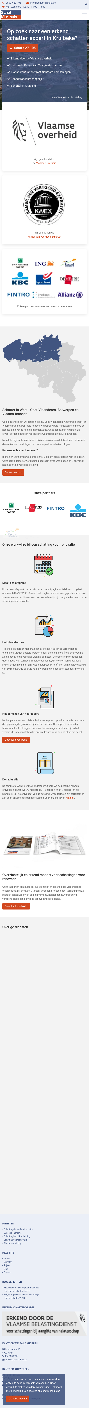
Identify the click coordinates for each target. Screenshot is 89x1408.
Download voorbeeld (20, 739)
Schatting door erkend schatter (19, 1229)
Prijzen (7, 1265)
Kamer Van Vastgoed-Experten (44, 236)
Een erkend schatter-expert (17, 1291)
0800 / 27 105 (13, 2)
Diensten (8, 1262)
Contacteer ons (17, 471)
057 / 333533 (11, 1356)
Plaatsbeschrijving (12, 1243)
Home (7, 1258)
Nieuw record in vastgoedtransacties (21, 1287)
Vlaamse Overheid (46, 163)
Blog (6, 1269)
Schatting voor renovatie (15, 1240)
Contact (7, 1272)
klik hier (66, 797)
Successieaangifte (13, 1233)
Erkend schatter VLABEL (15, 1298)
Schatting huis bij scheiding (17, 1236)
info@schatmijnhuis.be (43, 2)
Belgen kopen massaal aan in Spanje (21, 1294)
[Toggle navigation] (84, 15)
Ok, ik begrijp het (18, 1398)
